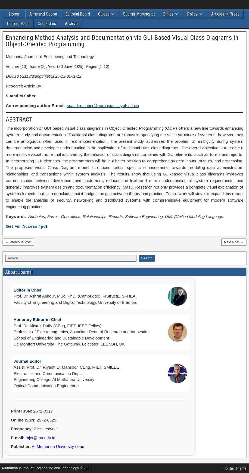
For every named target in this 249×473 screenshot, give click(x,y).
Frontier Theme (234, 468)
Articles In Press (225, 14)
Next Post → (234, 242)
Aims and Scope (43, 14)
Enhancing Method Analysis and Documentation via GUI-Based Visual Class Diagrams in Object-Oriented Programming (122, 41)
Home (14, 14)
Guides (104, 14)
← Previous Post (18, 242)
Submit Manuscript (139, 14)
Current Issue (18, 23)
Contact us (47, 23)
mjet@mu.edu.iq (40, 437)
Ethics (168, 14)
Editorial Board (77, 14)
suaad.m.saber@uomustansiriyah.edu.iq (103, 105)
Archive (71, 23)
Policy (192, 14)
